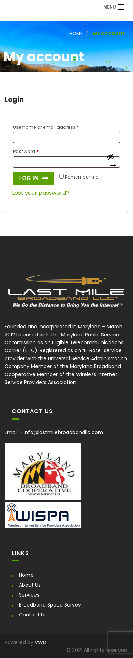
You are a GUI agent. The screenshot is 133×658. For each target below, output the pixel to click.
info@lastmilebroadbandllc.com (63, 432)
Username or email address (56, 126)
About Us (30, 584)
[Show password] (111, 162)
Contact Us (33, 614)
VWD (40, 642)
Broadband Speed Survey (50, 604)
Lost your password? (40, 193)
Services (29, 594)
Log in (29, 178)
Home (75, 34)
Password (36, 150)
